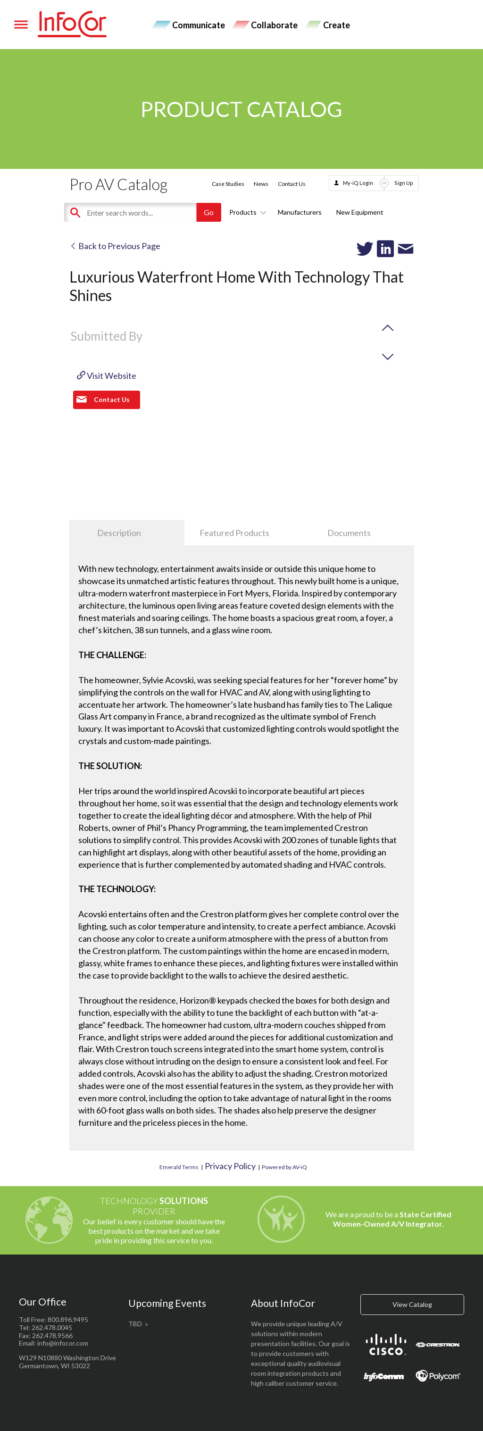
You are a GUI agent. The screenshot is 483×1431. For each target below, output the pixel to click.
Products (246, 212)
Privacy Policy (230, 1166)
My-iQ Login (358, 183)
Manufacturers (300, 212)
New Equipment (359, 212)
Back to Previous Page (114, 246)
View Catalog (412, 1304)
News (261, 183)
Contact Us (292, 183)
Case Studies (228, 183)
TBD (135, 1324)
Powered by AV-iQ (284, 1167)
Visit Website (106, 375)
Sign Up (403, 183)
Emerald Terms (179, 1167)
